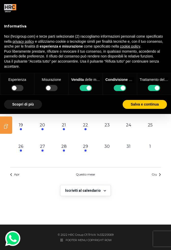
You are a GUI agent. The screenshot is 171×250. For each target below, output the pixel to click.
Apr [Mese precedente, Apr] (15, 174)
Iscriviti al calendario (83, 190)
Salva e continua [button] (145, 104)
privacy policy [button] (23, 41)
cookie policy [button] (130, 46)
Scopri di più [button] (23, 104)
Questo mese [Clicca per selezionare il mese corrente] (85, 174)
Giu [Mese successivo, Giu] (156, 174)
